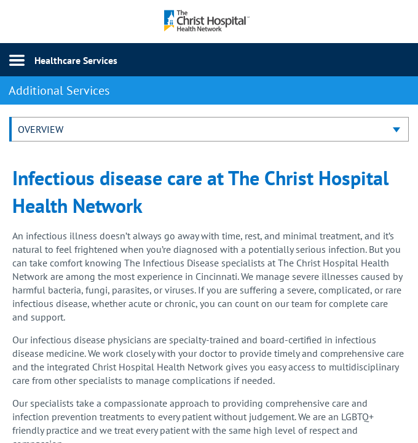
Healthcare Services (75, 60)
